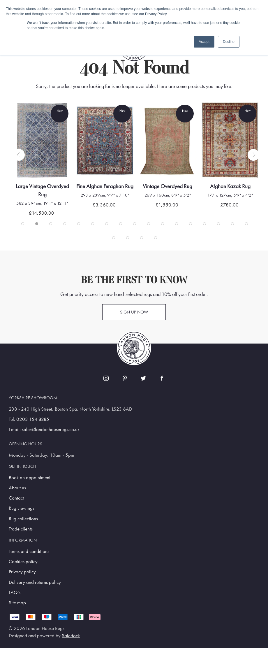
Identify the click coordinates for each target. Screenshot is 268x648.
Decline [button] (228, 42)
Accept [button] (204, 42)
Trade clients (21, 529)
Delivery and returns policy (35, 582)
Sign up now (134, 312)
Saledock (71, 636)
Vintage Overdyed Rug (174, 186)
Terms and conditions (29, 551)
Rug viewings (21, 508)
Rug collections (23, 519)
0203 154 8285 (32, 419)
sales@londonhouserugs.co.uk (51, 429)
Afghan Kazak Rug (236, 186)
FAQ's (14, 592)
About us (17, 488)
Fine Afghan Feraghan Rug (111, 186)
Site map (17, 603)
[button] (19, 155)
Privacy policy (22, 572)
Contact (16, 498)
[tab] (22, 223)
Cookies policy (23, 561)
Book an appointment (29, 477)
